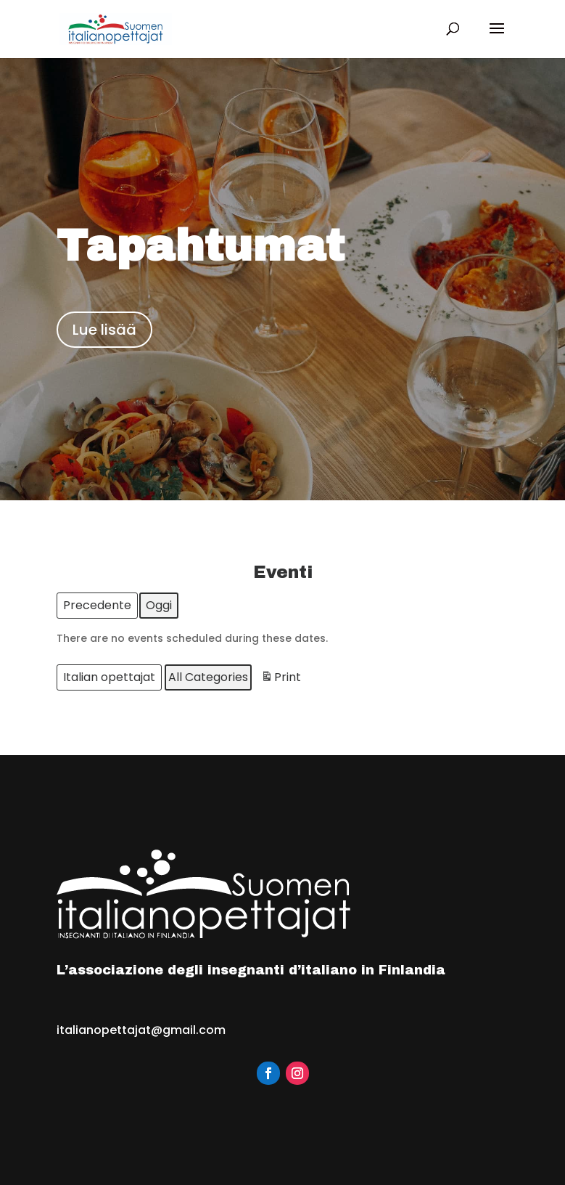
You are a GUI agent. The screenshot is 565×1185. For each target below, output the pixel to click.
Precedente (97, 605)
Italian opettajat (109, 677)
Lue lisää (104, 329)
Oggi (159, 605)
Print (280, 679)
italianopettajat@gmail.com (141, 1030)
